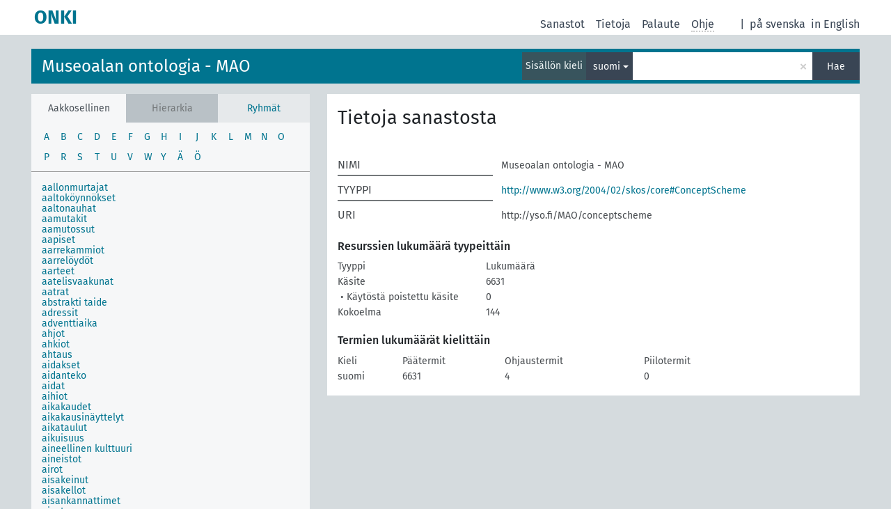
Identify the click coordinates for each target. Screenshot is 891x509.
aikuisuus (63, 438)
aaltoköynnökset (79, 198)
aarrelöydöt (67, 261)
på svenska (777, 24)
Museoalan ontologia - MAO (146, 66)
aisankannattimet (81, 501)
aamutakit (64, 219)
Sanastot (562, 24)
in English (835, 24)
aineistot (61, 459)
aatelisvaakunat (77, 282)
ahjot (53, 334)
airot (52, 470)
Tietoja (613, 24)
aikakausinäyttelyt (83, 417)
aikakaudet (66, 407)
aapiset (58, 240)
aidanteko (64, 376)
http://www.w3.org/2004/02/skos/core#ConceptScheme (623, 190)
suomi (606, 66)
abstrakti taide (74, 302)
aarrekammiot (73, 250)
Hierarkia (172, 108)
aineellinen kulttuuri (87, 449)
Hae (836, 66)
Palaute (661, 24)
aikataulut (64, 428)
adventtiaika (69, 323)
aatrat (55, 292)
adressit (60, 313)
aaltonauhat (69, 208)
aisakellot (64, 490)
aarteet (58, 271)
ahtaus (57, 355)
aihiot (55, 396)
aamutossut (68, 229)
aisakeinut (65, 480)
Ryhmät (264, 108)
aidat (53, 386)
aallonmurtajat (75, 188)
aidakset (61, 365)
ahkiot (56, 344)
